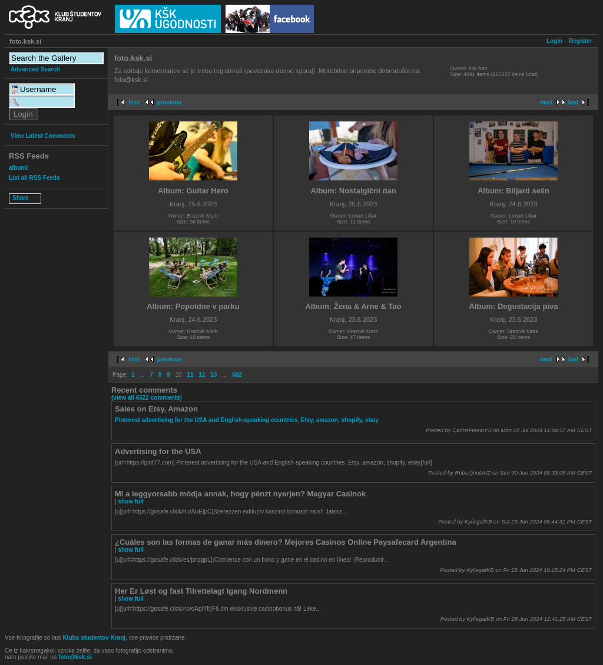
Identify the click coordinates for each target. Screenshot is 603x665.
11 (190, 374)
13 (213, 374)
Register (580, 41)
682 (237, 374)
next (546, 102)
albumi (18, 167)
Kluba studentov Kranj (93, 637)
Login (554, 41)
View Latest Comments (43, 136)
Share (20, 198)
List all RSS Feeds (34, 178)
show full (130, 501)
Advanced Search (35, 69)
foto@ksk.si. (75, 657)
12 (201, 374)
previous (169, 102)
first (134, 102)
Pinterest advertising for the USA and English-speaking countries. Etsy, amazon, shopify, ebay (247, 420)
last (573, 102)
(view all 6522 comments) (146, 397)
